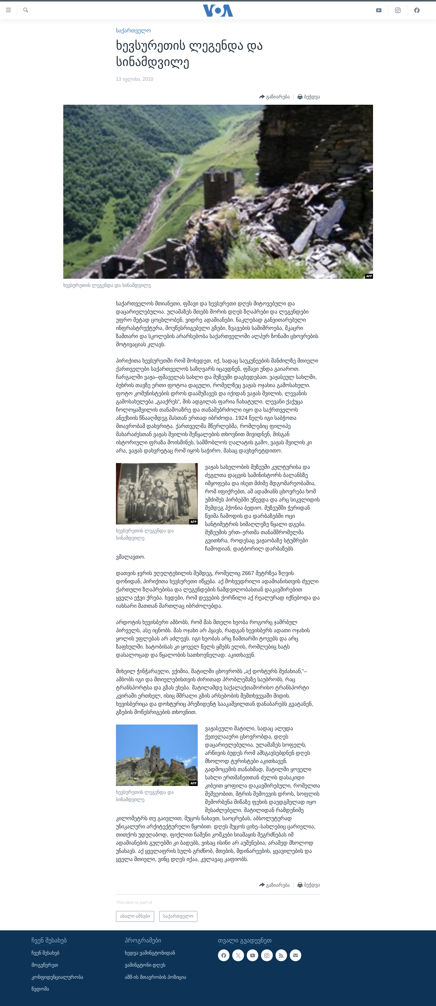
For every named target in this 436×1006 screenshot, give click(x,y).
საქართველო (133, 31)
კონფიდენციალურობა (57, 976)
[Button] (274, 97)
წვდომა (40, 988)
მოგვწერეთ (44, 965)
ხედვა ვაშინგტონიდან (150, 952)
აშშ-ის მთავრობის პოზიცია (155, 976)
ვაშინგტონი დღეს (145, 965)
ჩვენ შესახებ (45, 952)
